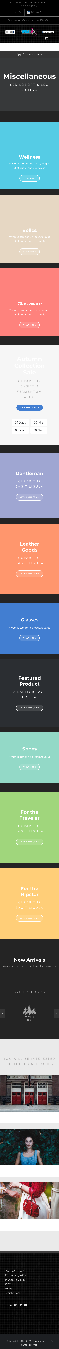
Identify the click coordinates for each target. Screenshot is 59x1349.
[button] (2, 1013)
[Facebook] (6, 1305)
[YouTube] (25, 1305)
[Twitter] (11, 1305)
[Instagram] (15, 1305)
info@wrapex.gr (29, 6)
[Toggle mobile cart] (46, 38)
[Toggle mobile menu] (52, 38)
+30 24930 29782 (38, 3)
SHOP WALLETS (29, 1117)
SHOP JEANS (29, 1171)
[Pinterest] (20, 1305)
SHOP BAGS (29, 1224)
